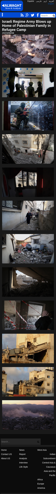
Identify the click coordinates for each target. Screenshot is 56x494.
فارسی (39, 1)
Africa (40, 479)
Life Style (23, 467)
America (41, 488)
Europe (40, 484)
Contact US (6, 454)
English (51, 4)
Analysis (23, 458)
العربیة (51, 1)
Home (4, 450)
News (21, 450)
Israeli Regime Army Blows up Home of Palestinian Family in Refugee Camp (26, 26)
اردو (45, 1)
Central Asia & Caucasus (49, 464)
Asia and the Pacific (49, 473)
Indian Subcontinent (49, 456)
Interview (23, 462)
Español (30, 1)
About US (5, 458)
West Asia (42, 450)
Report (22, 454)
